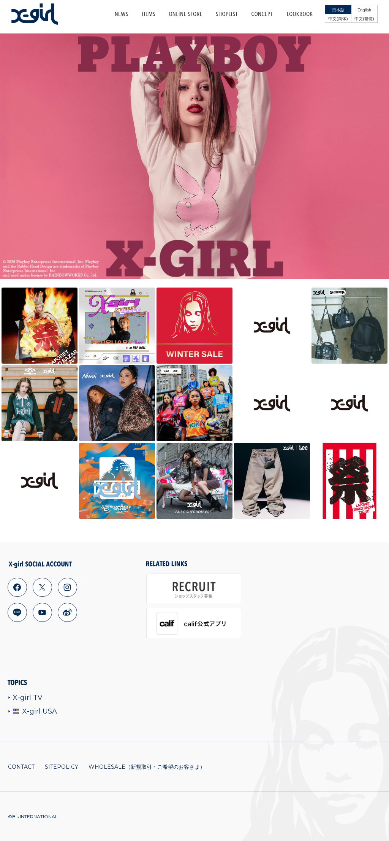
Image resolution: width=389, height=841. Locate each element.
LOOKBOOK (300, 14)
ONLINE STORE (185, 14)
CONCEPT (262, 14)
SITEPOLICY (61, 766)
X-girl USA (32, 711)
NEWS (121, 14)
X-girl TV (25, 697)
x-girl (35, 14)
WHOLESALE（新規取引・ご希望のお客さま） (147, 766)
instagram (67, 587)
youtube (42, 612)
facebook (17, 587)
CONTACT (21, 766)
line (17, 612)
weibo (67, 612)
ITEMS (148, 14)
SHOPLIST (227, 14)
